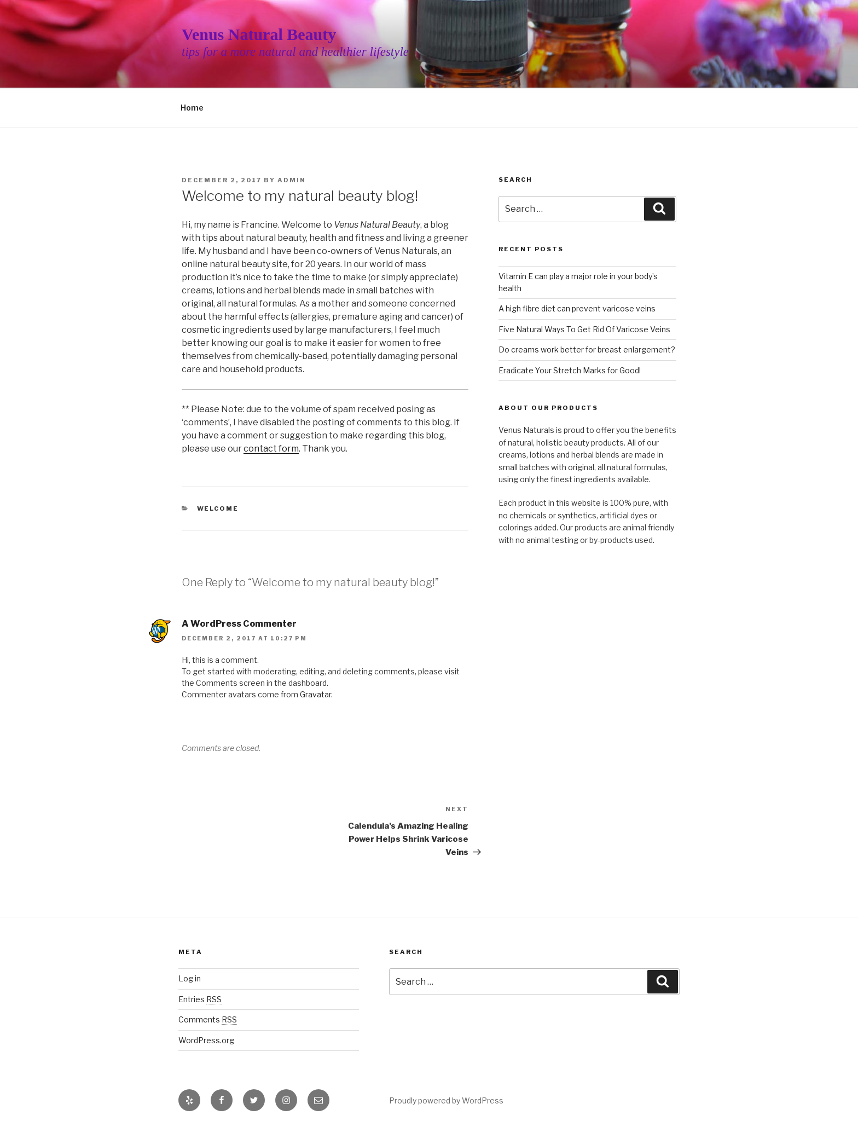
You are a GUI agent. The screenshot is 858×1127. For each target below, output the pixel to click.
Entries (200, 999)
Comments (207, 1019)
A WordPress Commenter (239, 624)
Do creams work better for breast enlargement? (586, 349)
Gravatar (315, 694)
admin (291, 180)
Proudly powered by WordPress (446, 1100)
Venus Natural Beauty (259, 34)
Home (192, 107)
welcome (218, 508)
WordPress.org (206, 1040)
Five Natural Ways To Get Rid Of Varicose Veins (584, 329)
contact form (271, 448)
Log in (189, 978)
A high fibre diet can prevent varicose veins (577, 308)
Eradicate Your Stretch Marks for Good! (569, 370)
